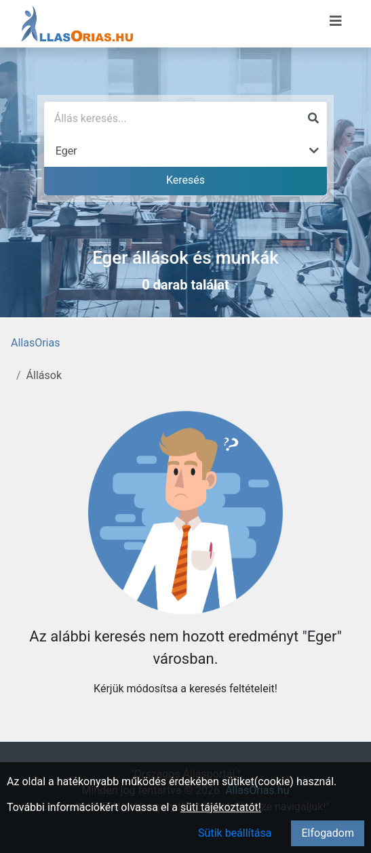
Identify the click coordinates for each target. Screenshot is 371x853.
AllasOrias (35, 342)
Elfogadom (327, 833)
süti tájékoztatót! (220, 807)
